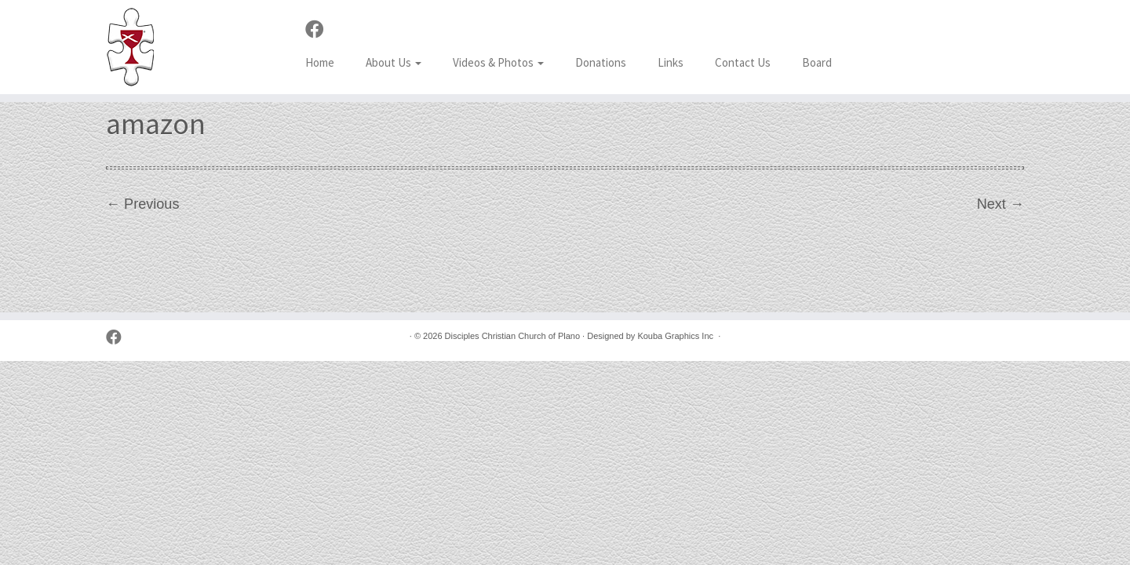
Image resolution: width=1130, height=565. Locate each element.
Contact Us (743, 62)
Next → (1000, 204)
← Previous (142, 204)
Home (319, 62)
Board (817, 62)
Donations (600, 62)
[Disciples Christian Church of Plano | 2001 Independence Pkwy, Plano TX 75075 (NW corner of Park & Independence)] (130, 47)
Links (670, 62)
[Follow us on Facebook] (319, 30)
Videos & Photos (498, 62)
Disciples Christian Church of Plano (512, 336)
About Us (393, 62)
